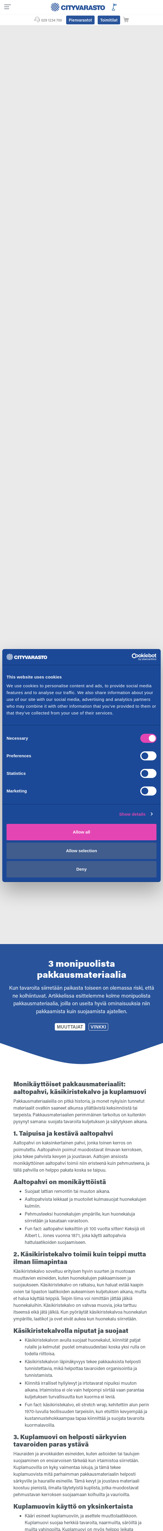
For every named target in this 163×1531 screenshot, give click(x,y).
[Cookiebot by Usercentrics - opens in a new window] (131, 657)
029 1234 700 (51, 20)
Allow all (81, 832)
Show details (132, 814)
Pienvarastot (80, 20)
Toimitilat (109, 20)
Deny (81, 869)
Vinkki (98, 1027)
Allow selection (81, 850)
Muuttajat (70, 1027)
